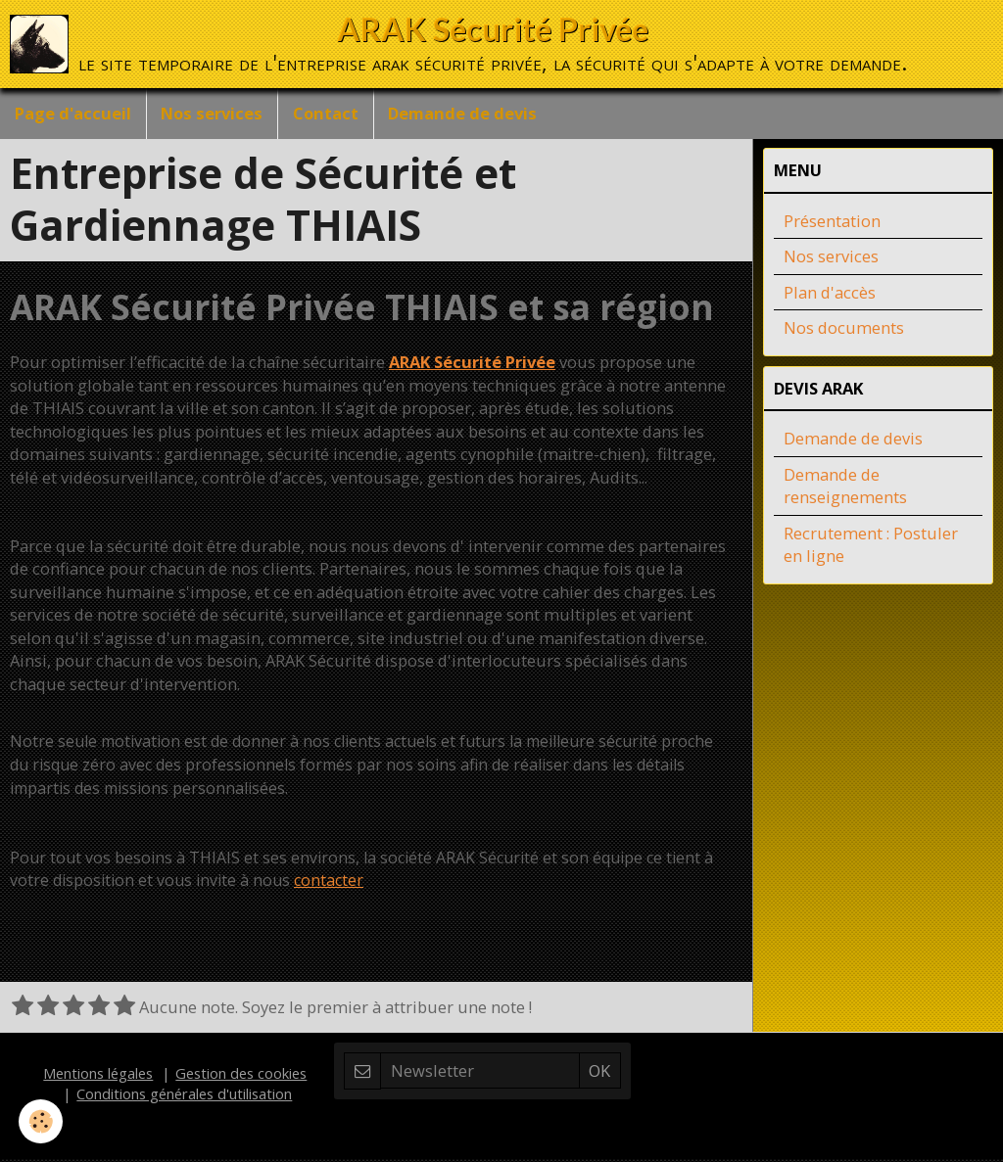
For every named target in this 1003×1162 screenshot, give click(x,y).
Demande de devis (464, 114)
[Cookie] (42, 1121)
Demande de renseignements (845, 489)
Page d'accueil (73, 114)
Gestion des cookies (241, 1076)
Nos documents (844, 330)
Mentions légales (98, 1076)
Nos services (212, 114)
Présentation (832, 223)
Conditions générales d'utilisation (184, 1096)
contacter (328, 883)
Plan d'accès (830, 295)
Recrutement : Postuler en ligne (871, 548)
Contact (326, 114)
